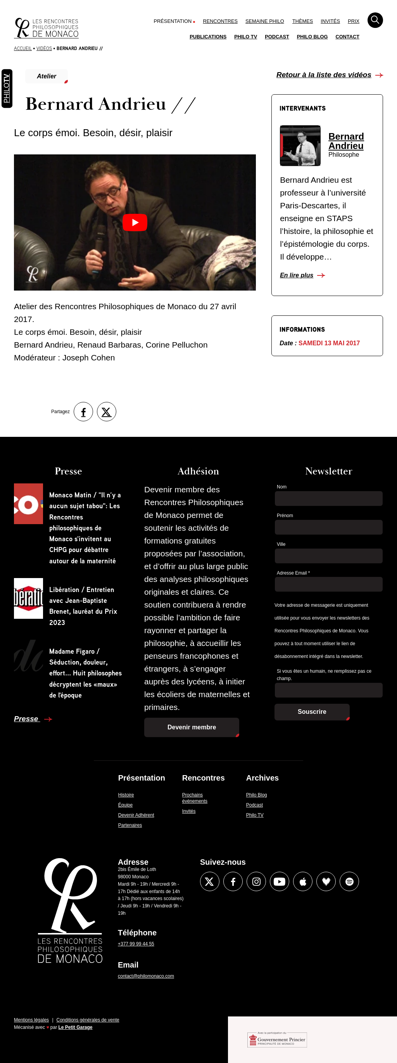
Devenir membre (191, 727)
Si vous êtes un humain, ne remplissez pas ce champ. (324, 674)
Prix (353, 21)
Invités (330, 21)
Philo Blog (312, 37)
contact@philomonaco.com (146, 976)
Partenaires (130, 825)
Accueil (23, 48)
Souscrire (312, 711)
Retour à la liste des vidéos (323, 75)
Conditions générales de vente (88, 1020)
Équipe (125, 805)
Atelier (46, 76)
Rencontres (220, 21)
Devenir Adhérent (136, 815)
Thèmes (302, 21)
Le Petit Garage (76, 1027)
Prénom (285, 515)
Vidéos (44, 48)
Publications (208, 37)
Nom (282, 487)
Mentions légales (31, 1020)
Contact (347, 37)
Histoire (126, 795)
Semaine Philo (264, 21)
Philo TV (245, 37)
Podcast (277, 37)
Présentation (173, 21)
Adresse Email (293, 573)
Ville (281, 544)
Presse (27, 719)
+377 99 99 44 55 (136, 944)
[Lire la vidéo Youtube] (135, 222)
